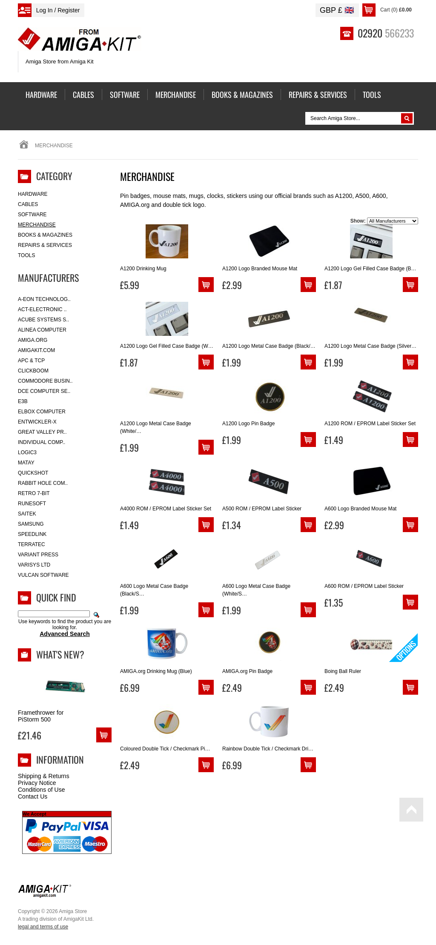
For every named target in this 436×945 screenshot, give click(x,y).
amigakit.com (36, 350)
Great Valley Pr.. (42, 432)
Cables (28, 204)
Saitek (27, 514)
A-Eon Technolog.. (44, 299)
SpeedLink (32, 534)
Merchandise (37, 225)
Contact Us (32, 796)
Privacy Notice (37, 782)
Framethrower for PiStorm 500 (40, 716)
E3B (23, 401)
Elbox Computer (42, 412)
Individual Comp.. (41, 442)
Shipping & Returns (43, 776)
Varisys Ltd (34, 565)
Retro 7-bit (34, 493)
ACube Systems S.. (43, 320)
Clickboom (33, 371)
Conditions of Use (41, 789)
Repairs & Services (45, 245)
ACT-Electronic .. (42, 309)
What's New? (60, 654)
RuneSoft (32, 504)
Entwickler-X (37, 422)
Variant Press (38, 555)
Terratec (31, 544)
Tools (26, 255)
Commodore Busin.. (45, 381)
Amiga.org (32, 340)
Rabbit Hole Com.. (43, 483)
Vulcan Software (43, 575)
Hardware (33, 194)
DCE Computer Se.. (44, 391)
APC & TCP (31, 361)
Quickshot (33, 473)
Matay (26, 463)
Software (32, 215)
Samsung (31, 524)
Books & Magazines (45, 235)
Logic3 (27, 452)
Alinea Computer (42, 330)
